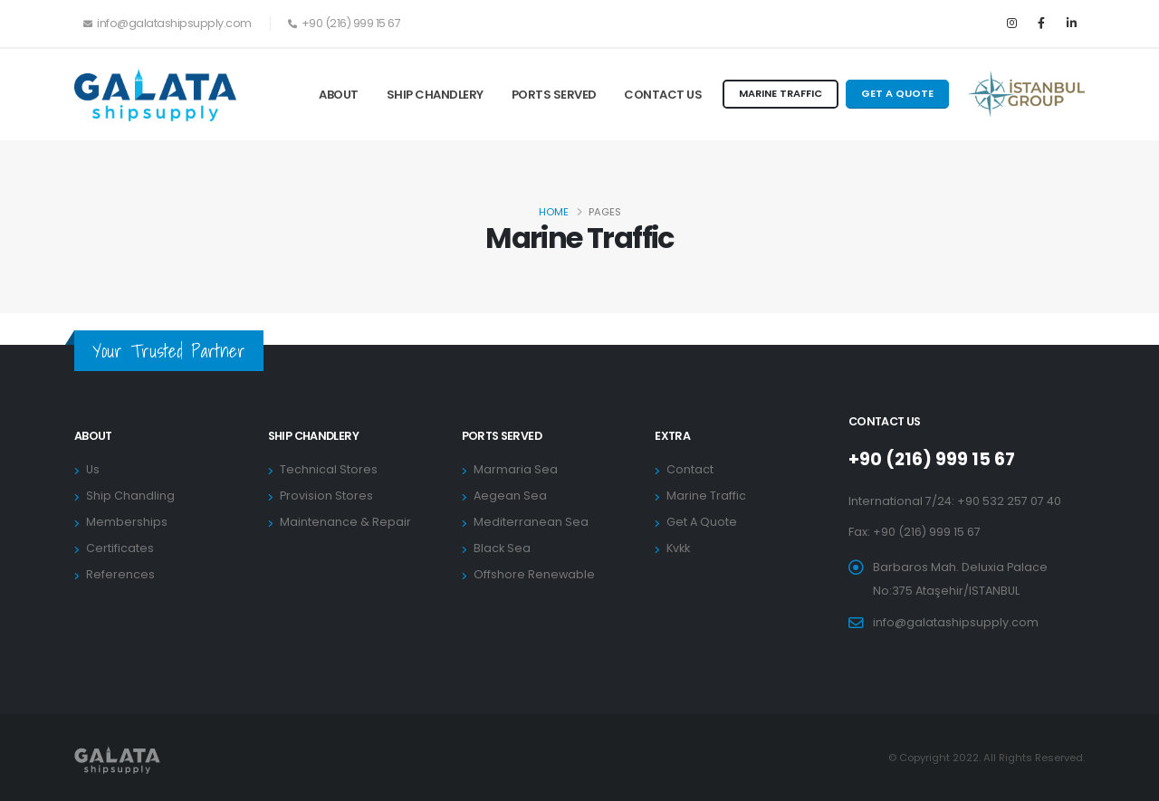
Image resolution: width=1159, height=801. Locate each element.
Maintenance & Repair (345, 521)
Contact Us (663, 94)
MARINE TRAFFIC (780, 93)
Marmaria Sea (516, 469)
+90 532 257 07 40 (1009, 501)
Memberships (127, 521)
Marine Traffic (706, 495)
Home (554, 212)
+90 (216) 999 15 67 (931, 459)
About (339, 94)
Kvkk (678, 548)
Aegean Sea (510, 495)
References (120, 574)
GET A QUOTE (897, 93)
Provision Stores (326, 495)
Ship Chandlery (435, 94)
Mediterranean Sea (531, 521)
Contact (690, 469)
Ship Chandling (130, 495)
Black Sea (502, 548)
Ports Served (554, 94)
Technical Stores (329, 469)
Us (93, 469)
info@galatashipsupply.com (956, 622)
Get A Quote (701, 521)
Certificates (120, 548)
